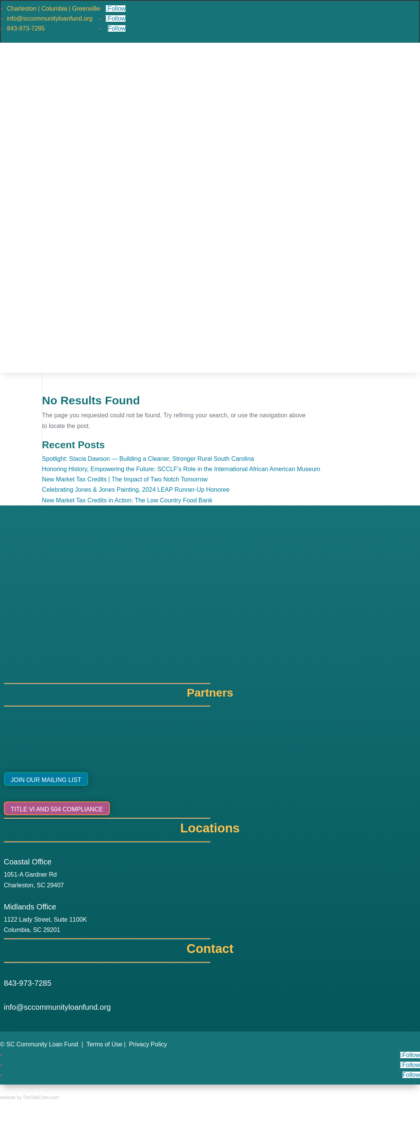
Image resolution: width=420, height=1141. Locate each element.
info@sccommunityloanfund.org (49, 18)
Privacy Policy (148, 1044)
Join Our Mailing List (46, 780)
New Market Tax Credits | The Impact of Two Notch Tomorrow (125, 479)
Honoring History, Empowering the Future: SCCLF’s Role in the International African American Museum (181, 469)
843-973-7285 (26, 28)
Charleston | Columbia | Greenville (53, 8)
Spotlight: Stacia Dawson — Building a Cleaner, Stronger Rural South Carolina (148, 458)
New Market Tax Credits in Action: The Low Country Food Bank (127, 500)
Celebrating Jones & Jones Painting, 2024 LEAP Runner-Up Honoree (136, 489)
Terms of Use (104, 1044)
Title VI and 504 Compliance (57, 809)
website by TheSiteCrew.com (29, 1097)
